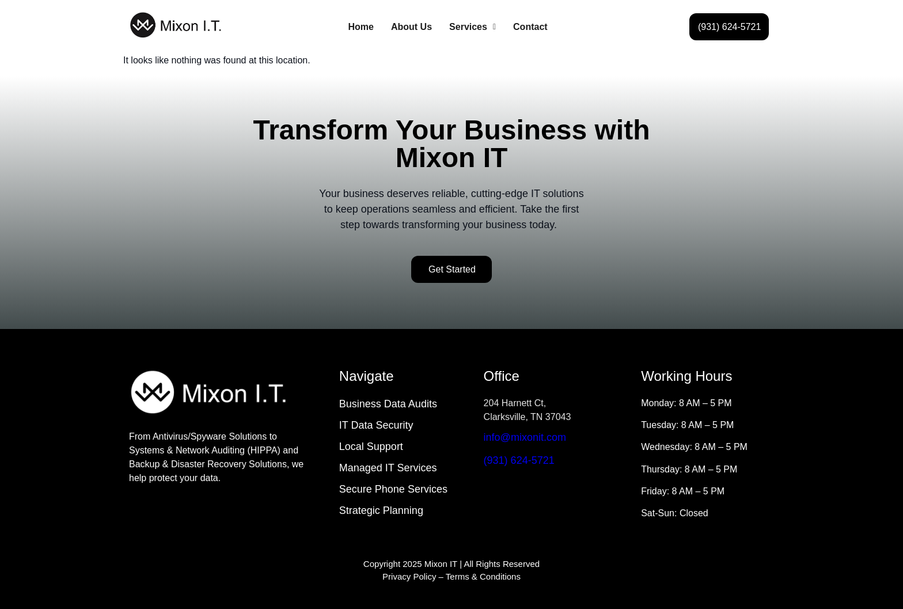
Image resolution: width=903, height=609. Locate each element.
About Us (411, 27)
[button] (472, 27)
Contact (530, 27)
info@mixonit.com (525, 437)
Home (361, 27)
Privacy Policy (409, 576)
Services (472, 27)
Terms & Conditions (483, 576)
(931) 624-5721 (519, 460)
